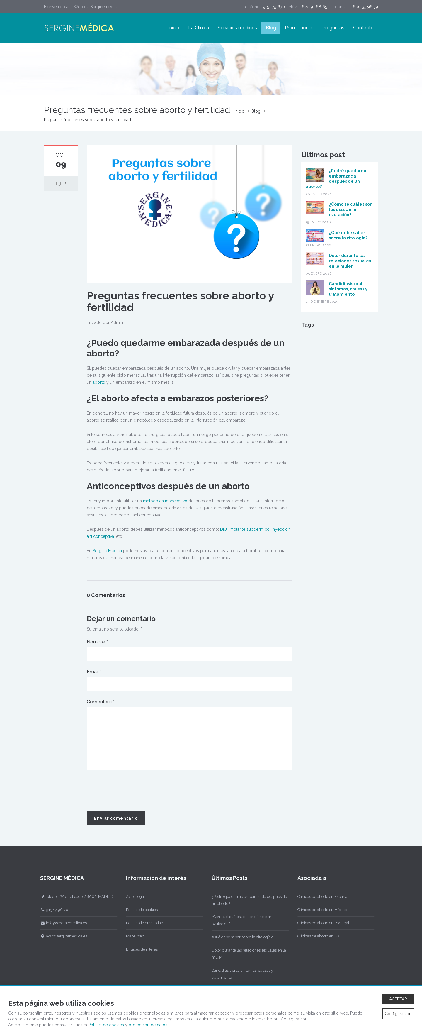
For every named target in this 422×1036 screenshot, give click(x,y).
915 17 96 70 (52, 909)
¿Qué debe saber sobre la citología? (240, 937)
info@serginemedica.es (61, 923)
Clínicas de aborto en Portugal (322, 923)
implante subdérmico (249, 529)
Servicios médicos (237, 28)
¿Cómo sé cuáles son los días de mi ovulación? (350, 209)
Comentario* (100, 701)
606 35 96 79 (365, 6)
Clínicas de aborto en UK (317, 936)
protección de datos (148, 1025)
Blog (271, 28)
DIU (223, 529)
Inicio (173, 28)
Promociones (299, 28)
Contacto (363, 28)
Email (94, 672)
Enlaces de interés (140, 949)
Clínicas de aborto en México (320, 909)
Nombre (97, 642)
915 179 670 (274, 6)
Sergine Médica (107, 550)
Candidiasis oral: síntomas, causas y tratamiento (348, 289)
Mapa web (133, 936)
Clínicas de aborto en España (321, 896)
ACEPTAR (398, 999)
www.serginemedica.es (61, 936)
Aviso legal (133, 896)
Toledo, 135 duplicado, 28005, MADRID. (75, 896)
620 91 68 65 (314, 6)
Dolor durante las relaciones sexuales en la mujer (350, 260)
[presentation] (131, 791)
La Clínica (198, 28)
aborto (99, 382)
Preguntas (333, 28)
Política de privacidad (142, 923)
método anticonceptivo (165, 500)
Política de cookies (140, 909)
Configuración (398, 1013)
